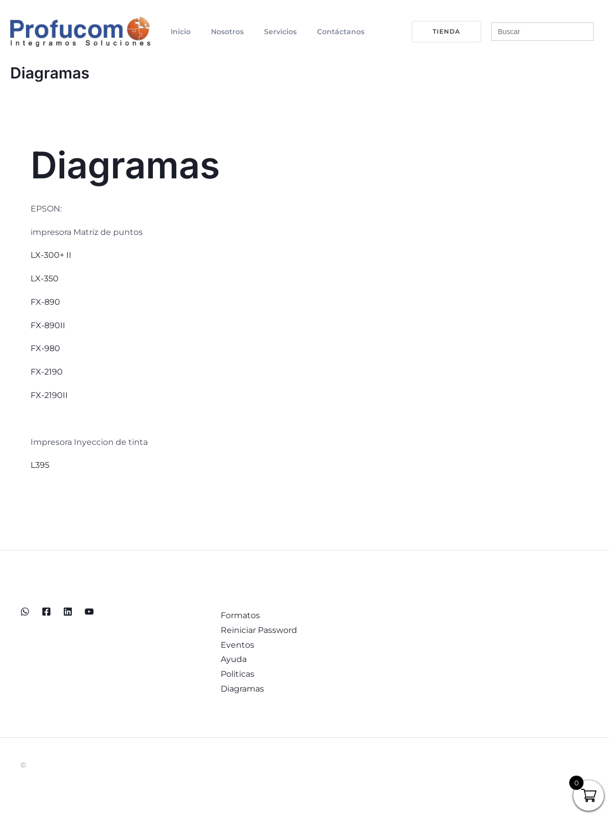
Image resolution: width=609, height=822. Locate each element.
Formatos (237, 615)
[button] (440, 31)
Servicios (260, 31)
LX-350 (45, 278)
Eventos (235, 646)
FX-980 (45, 348)
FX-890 (45, 302)
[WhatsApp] (25, 611)
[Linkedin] (67, 611)
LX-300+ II (51, 255)
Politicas (235, 676)
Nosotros (215, 31)
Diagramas (239, 691)
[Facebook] (46, 611)
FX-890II (48, 325)
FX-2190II (49, 395)
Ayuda (231, 661)
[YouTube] (89, 611)
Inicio (177, 31)
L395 (40, 465)
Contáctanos (312, 31)
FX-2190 (47, 372)
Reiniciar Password (256, 630)
